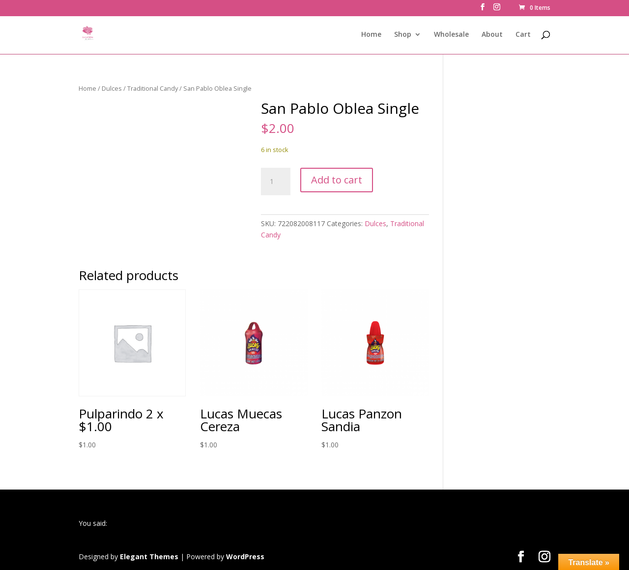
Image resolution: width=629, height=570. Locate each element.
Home (371, 35)
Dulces (112, 88)
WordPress (245, 556)
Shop (402, 35)
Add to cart (336, 179)
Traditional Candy (152, 88)
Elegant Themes (149, 556)
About (492, 35)
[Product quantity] (275, 181)
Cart (523, 35)
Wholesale (451, 35)
